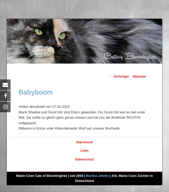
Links (84, 151)
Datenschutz (84, 159)
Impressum (84, 142)
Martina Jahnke (97, 176)
